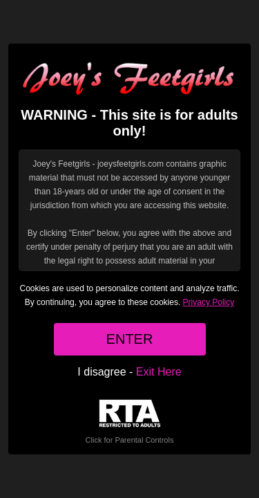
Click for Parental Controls (130, 421)
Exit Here (159, 372)
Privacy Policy (209, 302)
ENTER (129, 339)
